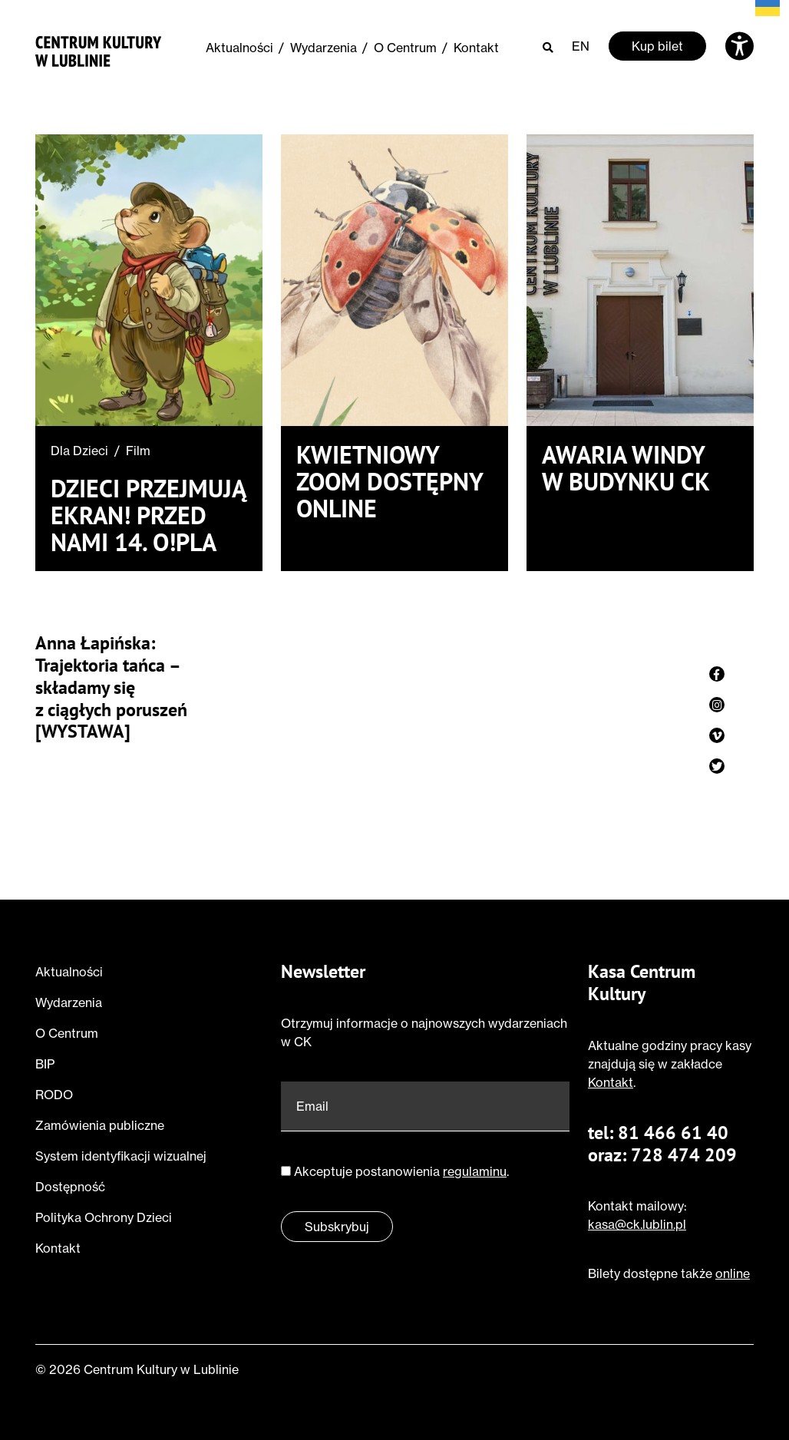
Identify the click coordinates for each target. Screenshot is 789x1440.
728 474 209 (684, 1155)
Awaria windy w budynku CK (626, 468)
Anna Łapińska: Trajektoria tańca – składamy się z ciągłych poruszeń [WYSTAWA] (111, 687)
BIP (44, 1064)
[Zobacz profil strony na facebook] (717, 674)
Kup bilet (657, 46)
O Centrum (405, 47)
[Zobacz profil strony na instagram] (717, 704)
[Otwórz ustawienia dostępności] (739, 46)
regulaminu (475, 1171)
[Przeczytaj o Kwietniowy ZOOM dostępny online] (394, 280)
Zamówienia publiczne (99, 1125)
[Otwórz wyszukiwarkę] (548, 46)
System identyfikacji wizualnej (120, 1156)
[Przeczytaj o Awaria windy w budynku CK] (640, 280)
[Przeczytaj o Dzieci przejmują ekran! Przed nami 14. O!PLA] (148, 280)
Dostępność (70, 1186)
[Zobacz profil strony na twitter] (717, 766)
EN (580, 46)
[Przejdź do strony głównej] (98, 49)
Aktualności (239, 47)
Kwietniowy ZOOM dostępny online (389, 482)
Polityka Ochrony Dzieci (103, 1217)
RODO (54, 1094)
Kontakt (476, 47)
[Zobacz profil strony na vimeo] (717, 735)
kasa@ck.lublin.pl (637, 1224)
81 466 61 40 (673, 1132)
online (732, 1273)
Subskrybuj (337, 1226)
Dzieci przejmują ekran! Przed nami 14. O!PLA (148, 516)
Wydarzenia (323, 47)
